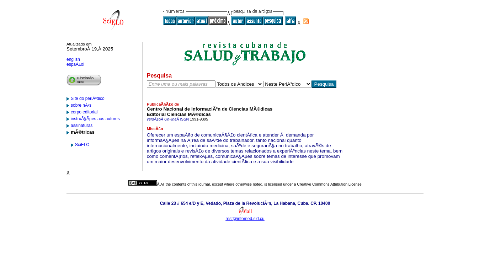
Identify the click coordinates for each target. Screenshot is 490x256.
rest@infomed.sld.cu (245, 218)
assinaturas (81, 125)
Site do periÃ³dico (88, 98)
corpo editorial (84, 112)
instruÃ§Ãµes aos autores (95, 118)
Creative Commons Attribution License (329, 184)
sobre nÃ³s (81, 105)
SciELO (82, 144)
